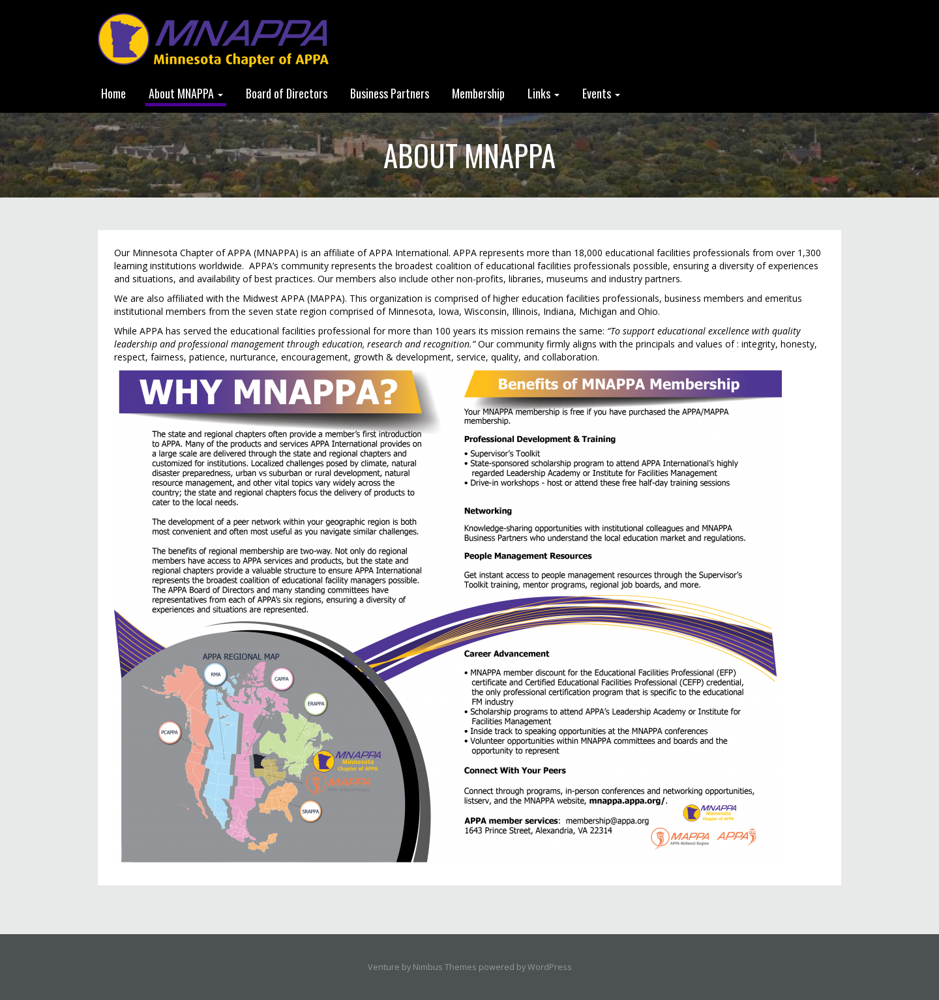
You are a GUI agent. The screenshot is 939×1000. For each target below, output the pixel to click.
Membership (478, 93)
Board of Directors (286, 93)
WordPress (550, 967)
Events (601, 93)
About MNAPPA (186, 93)
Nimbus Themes (445, 967)
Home (113, 93)
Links (543, 93)
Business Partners (389, 93)
